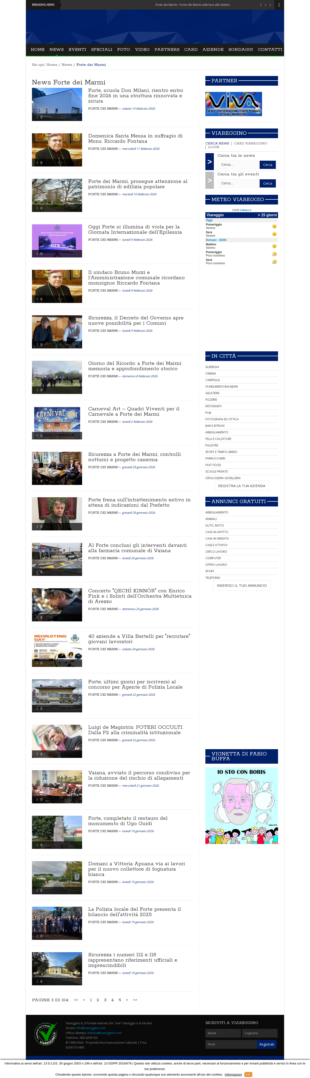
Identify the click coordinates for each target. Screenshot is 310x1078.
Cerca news (217, 143)
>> (135, 1000)
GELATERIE (212, 393)
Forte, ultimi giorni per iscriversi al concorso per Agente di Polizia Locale (135, 684)
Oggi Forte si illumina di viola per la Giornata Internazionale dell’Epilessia (135, 230)
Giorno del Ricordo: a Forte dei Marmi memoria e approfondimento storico (134, 366)
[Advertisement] (241, 313)
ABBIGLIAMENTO (216, 432)
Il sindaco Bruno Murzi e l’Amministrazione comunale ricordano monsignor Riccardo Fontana (136, 277)
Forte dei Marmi (103, 109)
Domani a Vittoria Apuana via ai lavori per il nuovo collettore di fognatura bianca (136, 869)
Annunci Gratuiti (238, 501)
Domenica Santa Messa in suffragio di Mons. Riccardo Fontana (135, 139)
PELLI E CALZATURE (218, 439)
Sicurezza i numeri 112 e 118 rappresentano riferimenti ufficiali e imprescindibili (132, 960)
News (56, 49)
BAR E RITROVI (215, 426)
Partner (224, 80)
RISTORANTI (213, 406)
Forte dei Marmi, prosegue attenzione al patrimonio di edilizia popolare (137, 184)
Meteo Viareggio (237, 199)
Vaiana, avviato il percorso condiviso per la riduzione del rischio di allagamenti (139, 775)
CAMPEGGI (212, 380)
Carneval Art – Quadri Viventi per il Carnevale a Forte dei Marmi (133, 412)
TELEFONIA (212, 578)
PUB (208, 413)
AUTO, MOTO (214, 525)
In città (223, 356)
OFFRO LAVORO (216, 565)
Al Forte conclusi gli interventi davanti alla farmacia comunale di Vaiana (137, 548)
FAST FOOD (213, 465)
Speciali (101, 49)
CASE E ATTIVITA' (216, 545)
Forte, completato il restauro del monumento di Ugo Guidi (128, 821)
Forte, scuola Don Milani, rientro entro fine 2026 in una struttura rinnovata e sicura (135, 96)
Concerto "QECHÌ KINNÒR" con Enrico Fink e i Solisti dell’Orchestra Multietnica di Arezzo (140, 596)
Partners (167, 49)
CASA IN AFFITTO (216, 532)
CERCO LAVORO (216, 552)
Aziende (213, 49)
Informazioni (233, 1074)
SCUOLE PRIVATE (216, 471)
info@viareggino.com (91, 1028)
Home (38, 49)
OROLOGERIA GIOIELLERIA (223, 478)
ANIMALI (211, 519)
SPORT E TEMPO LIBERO (221, 452)
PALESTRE (211, 445)
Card (191, 49)
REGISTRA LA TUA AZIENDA (241, 485)
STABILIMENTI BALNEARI (221, 386)
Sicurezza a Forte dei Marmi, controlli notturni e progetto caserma (134, 457)
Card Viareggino (250, 143)
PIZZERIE (211, 400)
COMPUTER (213, 558)
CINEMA (210, 373)
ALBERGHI (212, 367)
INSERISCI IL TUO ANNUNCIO (242, 585)
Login (213, 147)
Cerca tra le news (236, 155)
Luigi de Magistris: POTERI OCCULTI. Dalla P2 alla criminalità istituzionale (135, 730)
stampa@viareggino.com (104, 1033)
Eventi (77, 49)
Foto (123, 49)
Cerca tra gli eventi (238, 174)
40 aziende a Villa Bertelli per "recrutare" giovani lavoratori (139, 639)
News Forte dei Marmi (69, 82)
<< (76, 1000)
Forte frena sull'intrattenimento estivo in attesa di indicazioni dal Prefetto (139, 503)
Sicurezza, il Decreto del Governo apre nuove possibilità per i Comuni (136, 321)
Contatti (270, 49)
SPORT (209, 571)
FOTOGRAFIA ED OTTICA (222, 419)
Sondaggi (240, 49)
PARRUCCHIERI (215, 458)
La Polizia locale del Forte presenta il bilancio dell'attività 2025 (134, 912)
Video (142, 49)
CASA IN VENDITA (217, 538)
